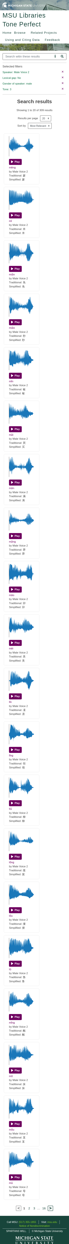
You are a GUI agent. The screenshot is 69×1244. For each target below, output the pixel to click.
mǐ (10, 221)
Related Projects (44, 32)
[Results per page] (45, 118)
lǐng (11, 755)
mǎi (11, 434)
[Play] (15, 162)
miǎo (12, 327)
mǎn (11, 488)
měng (12, 167)
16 (44, 1208)
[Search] (28, 56)
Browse (20, 32)
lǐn (10, 702)
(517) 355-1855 (27, 1222)
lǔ (10, 969)
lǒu (11, 915)
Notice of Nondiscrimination (34, 1226)
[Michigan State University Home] (26, 4)
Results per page (28, 118)
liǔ (10, 808)
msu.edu (52, 1222)
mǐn (11, 381)
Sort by (21, 125)
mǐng (12, 1022)
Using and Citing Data (22, 39)
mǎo (11, 595)
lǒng (11, 862)
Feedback (52, 39)
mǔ (11, 1182)
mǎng (12, 541)
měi (11, 648)
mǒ (11, 1076)
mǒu (11, 1129)
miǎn (12, 274)
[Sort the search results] (40, 126)
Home (7, 32)
